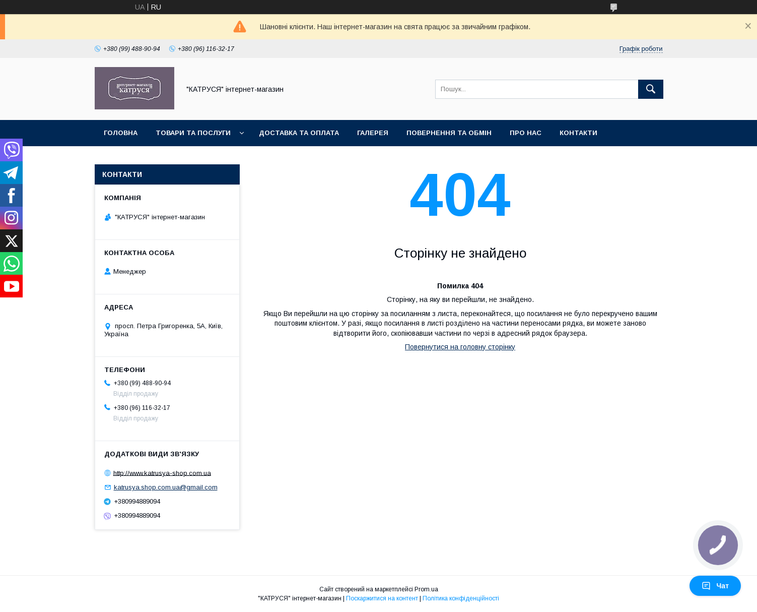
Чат (715, 585)
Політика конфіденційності (461, 598)
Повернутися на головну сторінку (460, 347)
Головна (120, 133)
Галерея (372, 133)
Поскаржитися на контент (382, 598)
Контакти (578, 133)
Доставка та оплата (299, 133)
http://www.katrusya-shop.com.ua (162, 472)
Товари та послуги (193, 133)
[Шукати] (650, 89)
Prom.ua (426, 589)
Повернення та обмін (449, 133)
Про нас (525, 133)
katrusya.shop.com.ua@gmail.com (166, 487)
